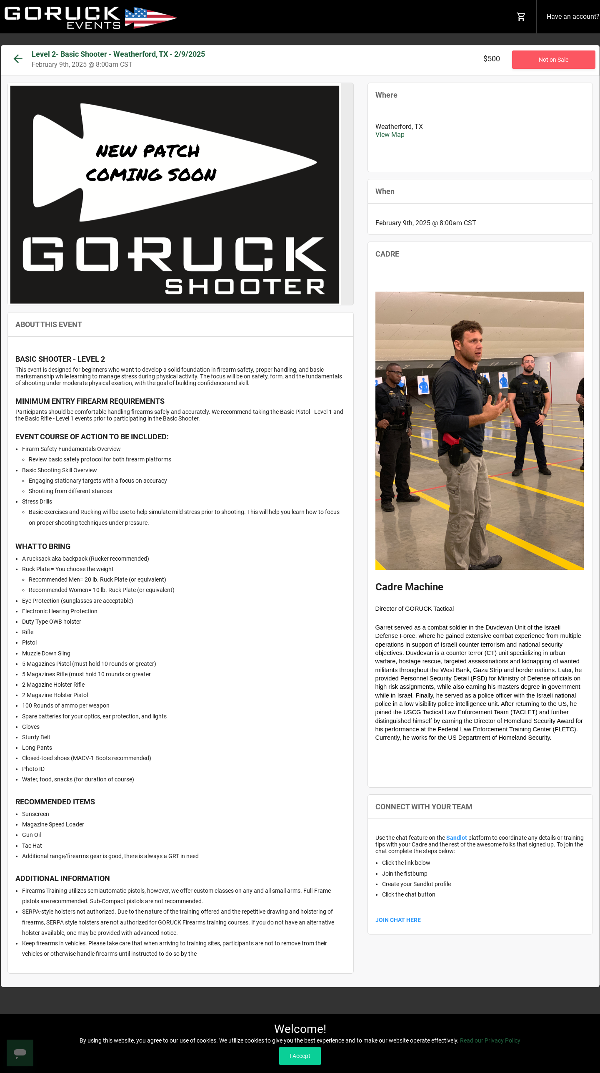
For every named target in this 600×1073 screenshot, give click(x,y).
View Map (390, 135)
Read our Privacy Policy (490, 1040)
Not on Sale (553, 59)
